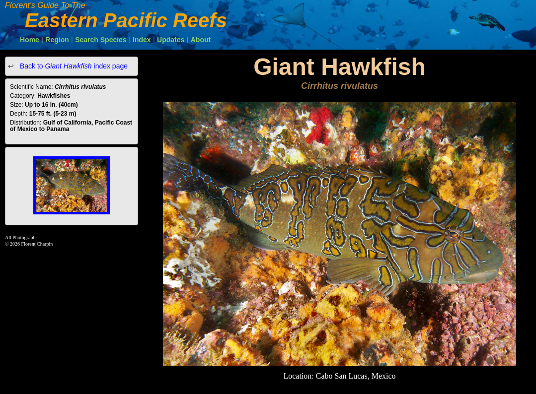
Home (29, 40)
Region (57, 40)
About (201, 40)
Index (142, 40)
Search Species (101, 40)
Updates (170, 40)
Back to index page (73, 66)
